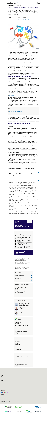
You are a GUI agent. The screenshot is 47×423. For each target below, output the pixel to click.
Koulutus (2, 380)
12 (15, 95)
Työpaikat (2, 379)
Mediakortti (2, 374)
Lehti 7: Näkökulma (11, 5)
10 (12, 95)
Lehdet (2, 375)
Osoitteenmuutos (3, 386)
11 (13, 95)
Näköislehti (2, 376)
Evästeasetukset (3, 390)
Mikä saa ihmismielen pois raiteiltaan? (16, 111)
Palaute (2, 385)
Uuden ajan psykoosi (12, 110)
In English (2, 389)
